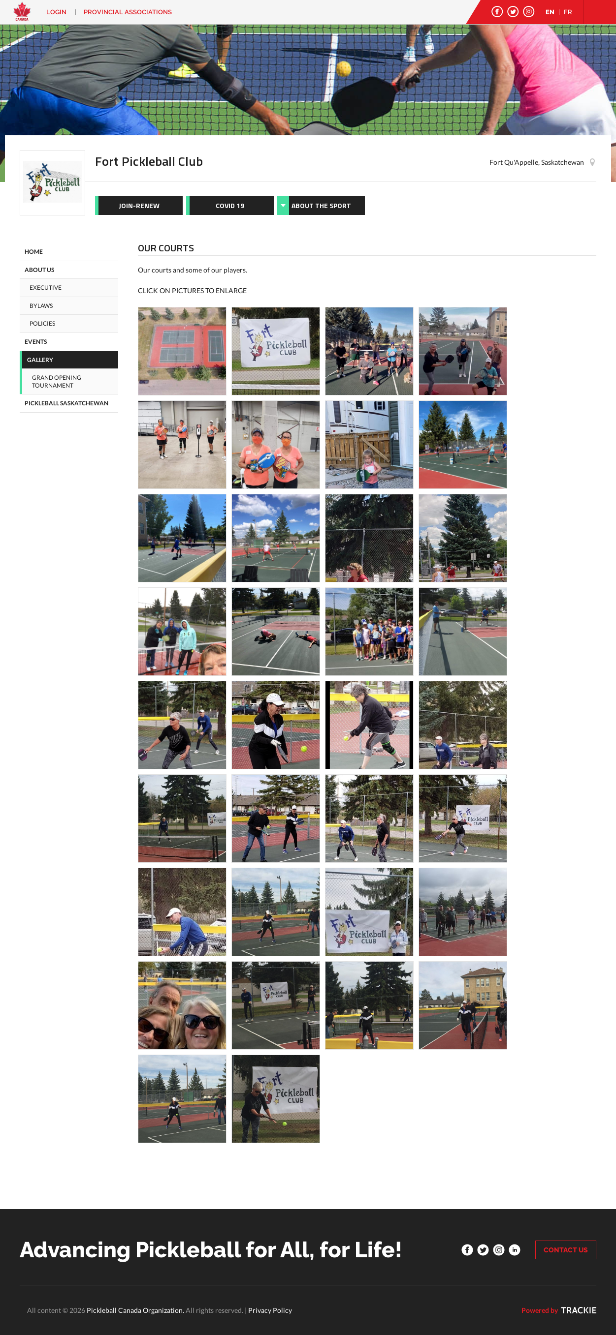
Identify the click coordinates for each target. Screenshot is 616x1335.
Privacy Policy (270, 1310)
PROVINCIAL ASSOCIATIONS (128, 12)
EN (550, 12)
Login (56, 12)
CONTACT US (566, 1250)
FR (568, 12)
